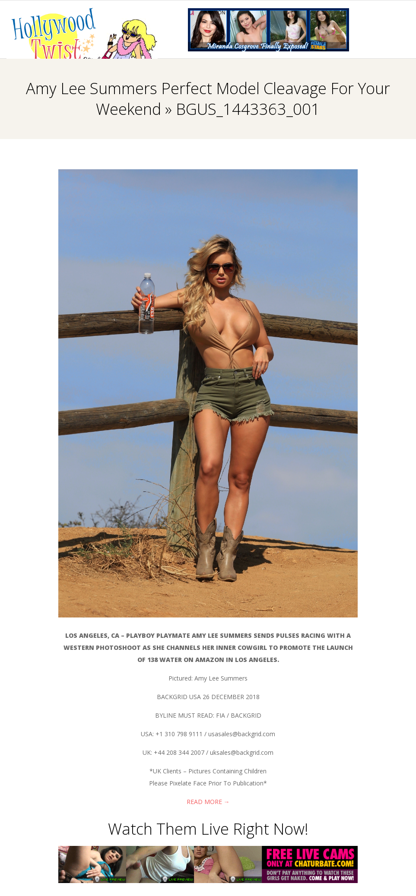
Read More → (208, 802)
